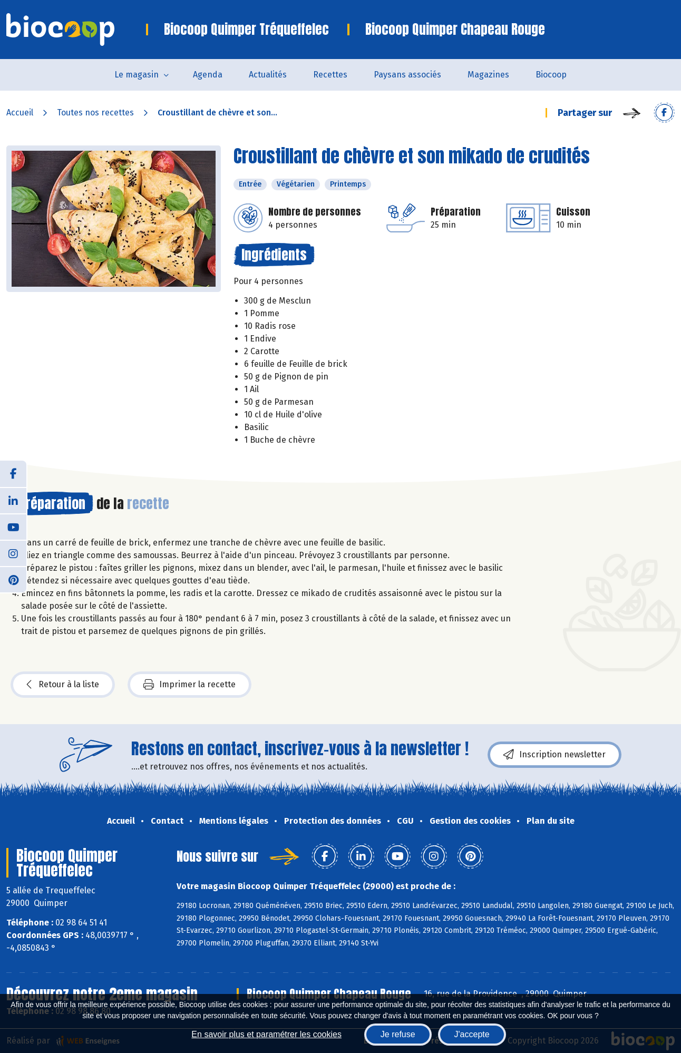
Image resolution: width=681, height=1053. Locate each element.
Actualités (268, 75)
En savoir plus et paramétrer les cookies (266, 1034)
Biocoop (551, 75)
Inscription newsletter (554, 754)
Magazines (488, 75)
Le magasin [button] (136, 75)
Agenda (207, 75)
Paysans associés (407, 75)
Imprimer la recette (189, 684)
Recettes (330, 75)
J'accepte (472, 1034)
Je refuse (398, 1034)
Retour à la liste (62, 684)
